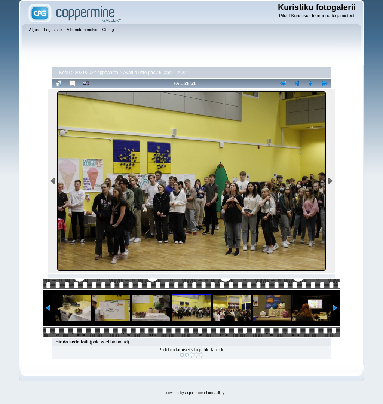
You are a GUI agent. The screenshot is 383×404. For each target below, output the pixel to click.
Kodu (64, 72)
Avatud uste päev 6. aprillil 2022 (155, 72)
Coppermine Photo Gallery (204, 393)
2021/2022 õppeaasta (96, 72)
